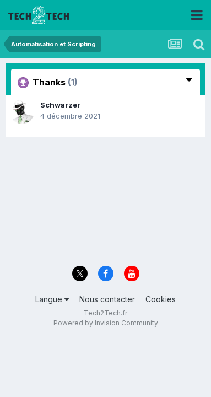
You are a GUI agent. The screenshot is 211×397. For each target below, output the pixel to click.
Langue (52, 299)
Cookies (160, 299)
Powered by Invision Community (105, 323)
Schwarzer (60, 104)
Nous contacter (107, 299)
